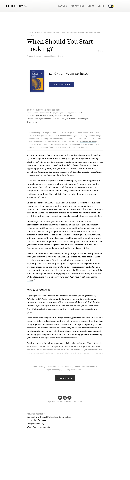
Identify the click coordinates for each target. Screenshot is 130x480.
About (91, 6)
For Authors (77, 6)
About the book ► (61, 84)
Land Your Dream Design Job (40, 32)
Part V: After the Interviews (66, 32)
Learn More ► (65, 378)
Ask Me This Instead (58, 202)
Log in (101, 6)
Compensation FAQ (35, 423)
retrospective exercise (37, 224)
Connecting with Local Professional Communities (49, 417)
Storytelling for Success (37, 420)
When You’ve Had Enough (38, 427)
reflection (63, 224)
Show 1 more (32, 122)
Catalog (62, 6)
